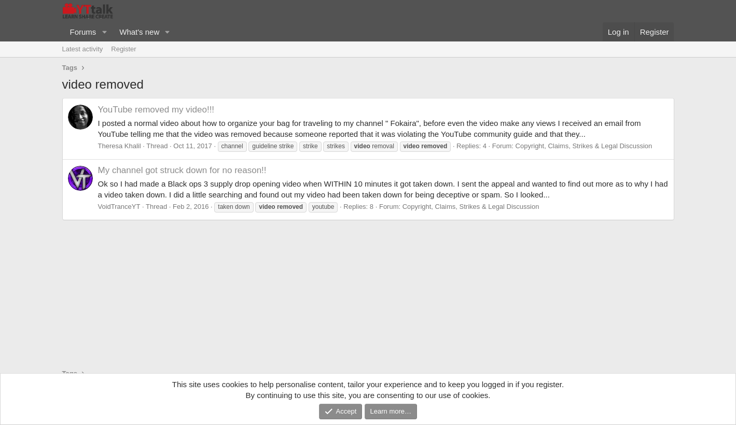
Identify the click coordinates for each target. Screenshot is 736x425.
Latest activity (82, 49)
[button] (104, 31)
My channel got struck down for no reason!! (182, 170)
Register (123, 49)
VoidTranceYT (119, 206)
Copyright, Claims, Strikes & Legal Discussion (584, 146)
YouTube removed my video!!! (156, 110)
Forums (83, 31)
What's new (139, 31)
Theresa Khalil (119, 146)
